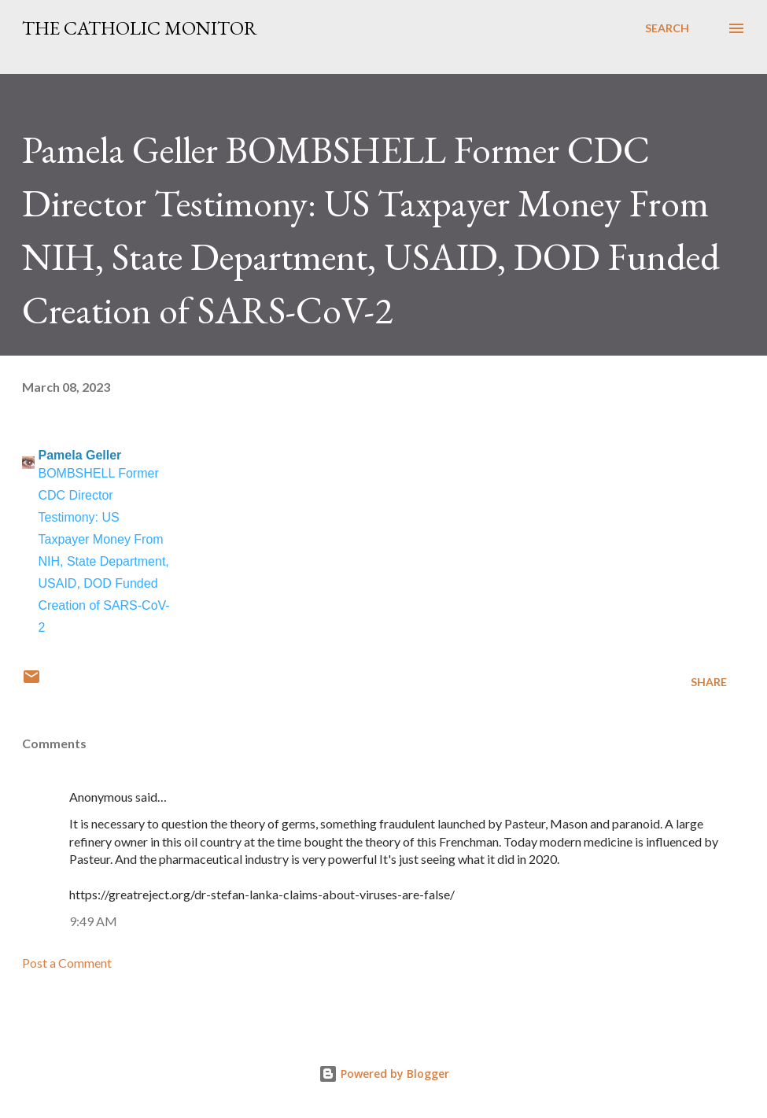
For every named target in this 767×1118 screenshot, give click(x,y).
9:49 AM (93, 920)
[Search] (667, 28)
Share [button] (709, 681)
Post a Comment (67, 962)
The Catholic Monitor (139, 28)
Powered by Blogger (384, 1073)
